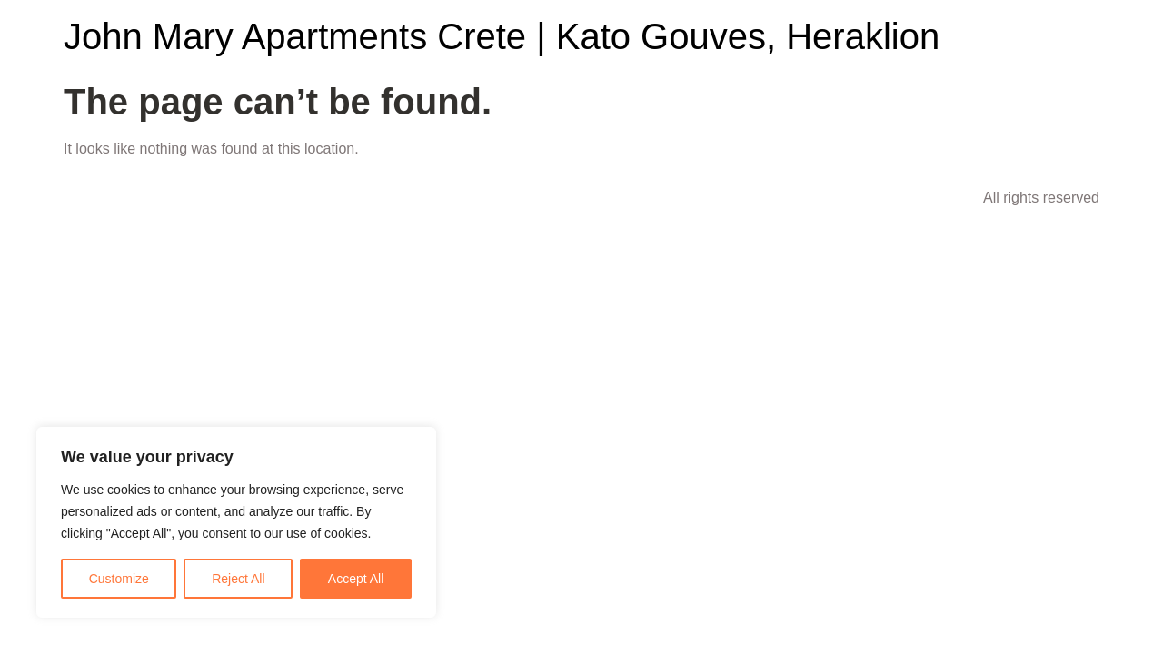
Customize (119, 578)
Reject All (238, 578)
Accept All (355, 578)
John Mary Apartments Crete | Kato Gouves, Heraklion (501, 36)
